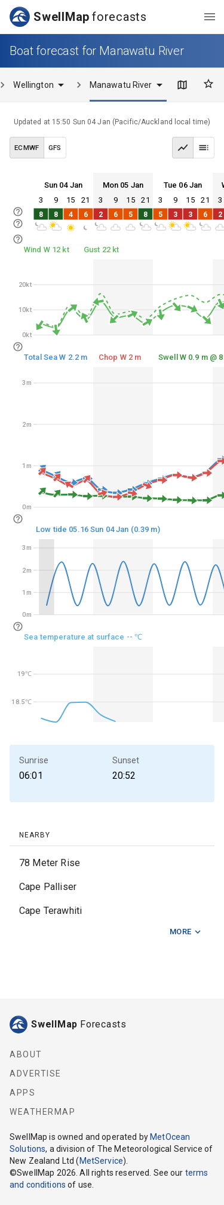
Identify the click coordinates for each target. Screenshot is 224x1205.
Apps (22, 1092)
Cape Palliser (47, 886)
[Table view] (203, 147)
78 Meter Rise (49, 862)
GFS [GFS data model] (55, 147)
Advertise (36, 1073)
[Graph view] (183, 147)
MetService (101, 1161)
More (186, 932)
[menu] (210, 17)
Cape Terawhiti (50, 910)
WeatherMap (42, 1112)
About (26, 1054)
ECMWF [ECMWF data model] (27, 147)
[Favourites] (208, 84)
